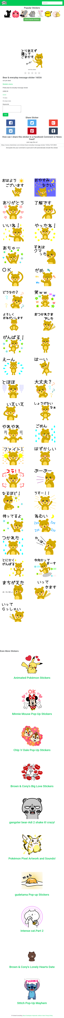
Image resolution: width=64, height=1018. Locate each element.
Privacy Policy (49, 1015)
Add (5, 115)
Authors (40, 1015)
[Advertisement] (32, 35)
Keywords (34, 1015)
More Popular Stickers (32, 19)
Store (43, 1015)
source (4, 94)
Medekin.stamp (8, 84)
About (24, 1015)
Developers (29, 1015)
